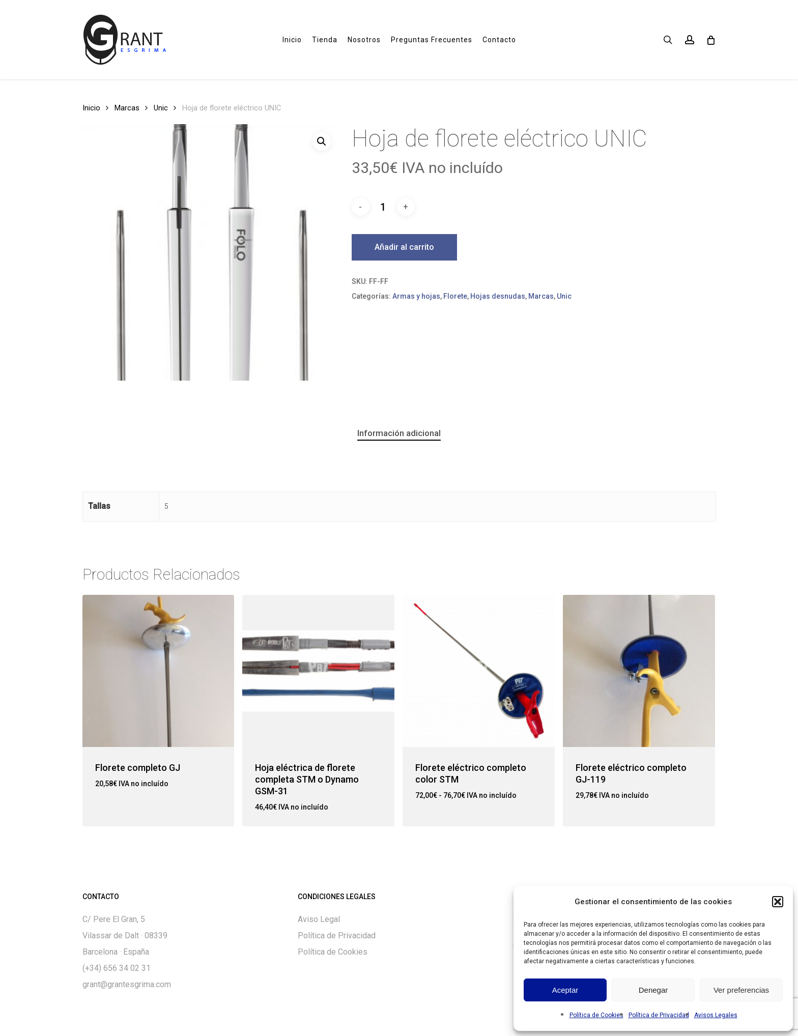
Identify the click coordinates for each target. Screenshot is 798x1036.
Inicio (91, 107)
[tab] (399, 433)
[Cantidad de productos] (383, 207)
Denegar (653, 990)
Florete (455, 296)
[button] (778, 902)
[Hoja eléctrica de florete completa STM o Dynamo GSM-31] (318, 671)
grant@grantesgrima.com (126, 984)
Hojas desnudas (497, 296)
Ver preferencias (741, 990)
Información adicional (399, 433)
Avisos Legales (715, 1015)
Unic (161, 107)
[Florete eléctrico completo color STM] (479, 671)
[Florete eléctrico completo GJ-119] (639, 671)
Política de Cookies (596, 1015)
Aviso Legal (319, 919)
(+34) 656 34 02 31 (116, 968)
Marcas (127, 107)
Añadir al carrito (404, 247)
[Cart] (710, 40)
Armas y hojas (416, 296)
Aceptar (565, 990)
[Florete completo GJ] (158, 671)
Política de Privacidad (659, 1015)
